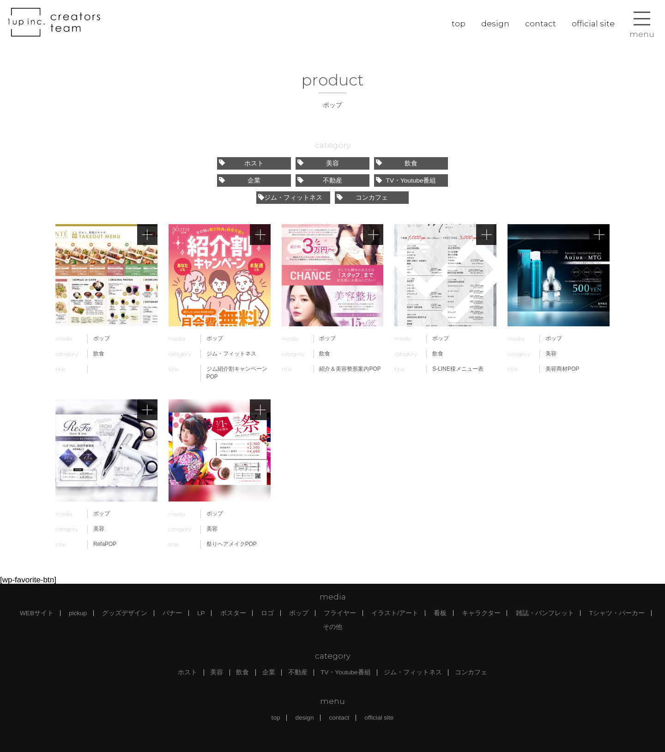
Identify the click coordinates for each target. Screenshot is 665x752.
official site (593, 23)
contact (540, 23)
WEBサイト (37, 613)
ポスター (233, 613)
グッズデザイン (124, 613)
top (459, 23)
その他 (332, 627)
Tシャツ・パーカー (617, 613)
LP (201, 613)
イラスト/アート (394, 613)
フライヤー (340, 613)
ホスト (241, 163)
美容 (318, 163)
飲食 (396, 163)
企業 (239, 180)
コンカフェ (362, 197)
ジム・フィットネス (290, 197)
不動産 (319, 180)
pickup (78, 613)
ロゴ (267, 613)
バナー (172, 613)
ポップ (298, 613)
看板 (440, 613)
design (495, 23)
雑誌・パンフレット (545, 613)
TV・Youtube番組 (406, 180)
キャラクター (481, 613)
